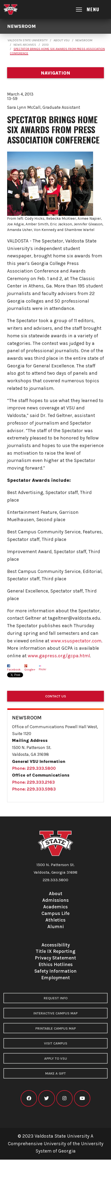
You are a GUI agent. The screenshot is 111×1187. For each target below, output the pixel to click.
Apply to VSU (55, 1058)
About (55, 893)
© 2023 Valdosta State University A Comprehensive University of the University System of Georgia (55, 1143)
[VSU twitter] (46, 1098)
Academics (55, 906)
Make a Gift (55, 1073)
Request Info (56, 998)
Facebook (14, 669)
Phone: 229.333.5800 (34, 768)
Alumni (55, 926)
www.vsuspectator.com (76, 641)
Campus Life (55, 913)
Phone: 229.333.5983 (34, 789)
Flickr (42, 669)
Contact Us (55, 696)
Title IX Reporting (55, 951)
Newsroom (21, 26)
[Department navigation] (55, 72)
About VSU (61, 40)
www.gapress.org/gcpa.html (59, 656)
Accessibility (56, 945)
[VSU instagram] (64, 1098)
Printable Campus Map (55, 1028)
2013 (45, 44)
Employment (55, 977)
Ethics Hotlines (56, 964)
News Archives (25, 44)
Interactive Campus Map (55, 1013)
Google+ (29, 669)
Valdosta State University (28, 40)
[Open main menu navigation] (92, 9)
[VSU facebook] (29, 1098)
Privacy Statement (55, 958)
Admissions (55, 900)
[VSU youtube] (82, 1098)
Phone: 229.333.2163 (33, 782)
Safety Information (55, 971)
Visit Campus (55, 1043)
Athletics (55, 920)
